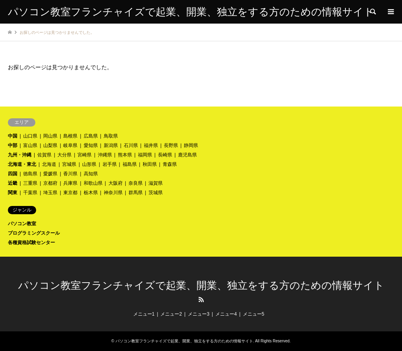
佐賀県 (44, 155)
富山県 (30, 145)
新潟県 (111, 145)
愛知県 (91, 145)
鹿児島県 (187, 155)
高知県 (91, 173)
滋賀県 (156, 183)
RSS (201, 299)
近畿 (12, 183)
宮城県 (69, 164)
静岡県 (191, 145)
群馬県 (135, 192)
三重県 (30, 183)
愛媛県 (50, 173)
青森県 (170, 164)
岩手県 (110, 164)
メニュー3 (198, 314)
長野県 (171, 145)
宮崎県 (84, 155)
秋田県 (150, 164)
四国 (12, 173)
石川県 (131, 145)
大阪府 (115, 183)
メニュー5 (253, 314)
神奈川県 (113, 192)
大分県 (64, 155)
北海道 (49, 164)
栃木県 (91, 192)
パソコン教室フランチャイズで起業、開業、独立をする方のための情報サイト (201, 285)
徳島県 (30, 173)
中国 (12, 136)
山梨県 (50, 145)
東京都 (70, 192)
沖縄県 (105, 155)
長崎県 (165, 155)
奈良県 (135, 183)
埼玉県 (50, 192)
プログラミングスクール (34, 233)
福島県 (130, 164)
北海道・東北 (22, 164)
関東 (12, 192)
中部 (12, 145)
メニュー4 (226, 314)
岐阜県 (70, 145)
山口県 (30, 136)
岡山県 (50, 136)
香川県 (70, 173)
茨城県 (156, 192)
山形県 (89, 164)
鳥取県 (111, 136)
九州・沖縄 (19, 155)
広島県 (91, 136)
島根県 (70, 136)
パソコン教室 (22, 223)
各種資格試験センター (31, 242)
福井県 (151, 145)
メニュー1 (144, 314)
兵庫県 (70, 183)
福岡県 (145, 155)
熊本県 (125, 155)
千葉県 (30, 192)
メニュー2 (171, 314)
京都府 (50, 183)
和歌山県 (93, 183)
